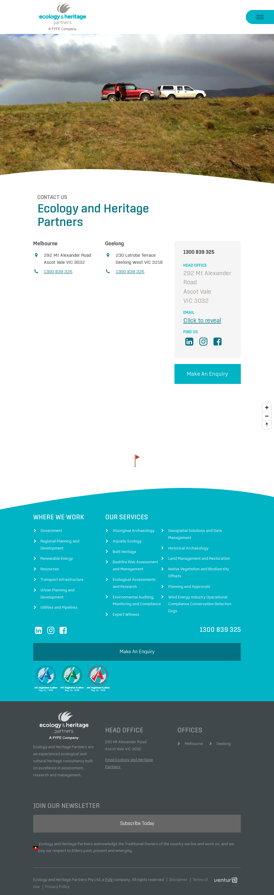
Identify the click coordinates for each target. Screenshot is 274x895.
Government (51, 526)
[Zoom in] (267, 403)
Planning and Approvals (189, 582)
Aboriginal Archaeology (133, 526)
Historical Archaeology (188, 544)
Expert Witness (126, 610)
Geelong (223, 739)
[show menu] (260, 17)
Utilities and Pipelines (59, 603)
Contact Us (48, 193)
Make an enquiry (207, 369)
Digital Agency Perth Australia (227, 876)
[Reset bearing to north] (267, 420)
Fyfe (109, 875)
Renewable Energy (57, 554)
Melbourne (194, 739)
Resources (50, 565)
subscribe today (137, 819)
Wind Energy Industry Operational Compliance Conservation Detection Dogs (199, 600)
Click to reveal (202, 316)
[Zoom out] (267, 412)
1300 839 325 (58, 267)
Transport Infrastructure (62, 575)
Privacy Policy (57, 882)
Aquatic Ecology (127, 537)
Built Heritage (124, 547)
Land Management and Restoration (199, 554)
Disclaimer (178, 875)
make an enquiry (137, 647)
